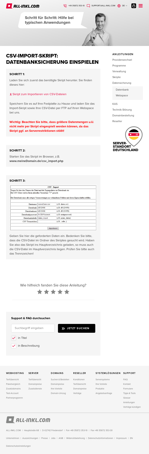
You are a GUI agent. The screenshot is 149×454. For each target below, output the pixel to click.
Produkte (100, 388)
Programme (119, 65)
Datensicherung (121, 83)
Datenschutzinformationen (100, 438)
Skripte (116, 77)
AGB (61, 438)
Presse (44, 438)
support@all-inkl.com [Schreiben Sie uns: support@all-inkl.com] (103, 5)
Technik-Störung (122, 109)
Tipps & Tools (129, 393)
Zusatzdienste (35, 388)
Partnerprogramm (14, 398)
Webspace (122, 95)
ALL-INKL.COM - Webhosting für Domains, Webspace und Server (22, 5)
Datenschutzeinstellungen (18, 446)
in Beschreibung (28, 345)
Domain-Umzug (58, 393)
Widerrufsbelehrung (75, 438)
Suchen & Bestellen (60, 379)
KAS (114, 104)
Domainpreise (35, 384)
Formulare (128, 388)
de (123, 5)
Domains (57, 373)
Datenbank (122, 89)
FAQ (125, 379)
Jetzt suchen (78, 328)
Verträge (77, 393)
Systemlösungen (108, 373)
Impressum (121, 438)
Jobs (53, 438)
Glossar (126, 398)
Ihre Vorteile (56, 388)
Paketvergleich (13, 384)
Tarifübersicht (12, 379)
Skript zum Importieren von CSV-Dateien (39, 94)
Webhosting (15, 373)
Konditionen (79, 379)
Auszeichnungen (30, 438)
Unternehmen (12, 438)
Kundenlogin (133, 5)
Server (33, 373)
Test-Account (12, 393)
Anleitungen (129, 402)
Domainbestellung (123, 115)
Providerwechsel (122, 60)
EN (131, 438)
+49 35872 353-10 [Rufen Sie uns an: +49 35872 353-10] (76, 5)
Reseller (117, 121)
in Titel (22, 338)
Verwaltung (119, 71)
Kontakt (127, 384)
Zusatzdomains (13, 388)
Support (129, 373)
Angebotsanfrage (104, 393)
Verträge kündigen (132, 407)
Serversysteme (103, 379)
